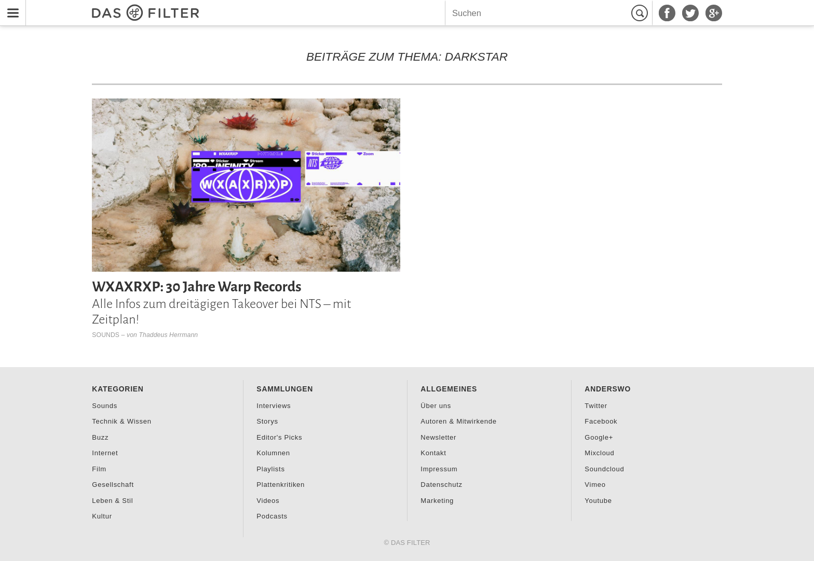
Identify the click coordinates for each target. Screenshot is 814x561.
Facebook (601, 421)
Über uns (435, 406)
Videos (267, 500)
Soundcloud (604, 469)
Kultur (102, 516)
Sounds (105, 335)
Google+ (599, 437)
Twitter (596, 406)
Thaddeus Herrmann (168, 335)
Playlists (270, 469)
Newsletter (438, 437)
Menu (10, 6)
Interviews (273, 406)
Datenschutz (441, 484)
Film (99, 469)
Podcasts (271, 516)
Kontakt (433, 453)
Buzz (100, 437)
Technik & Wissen (121, 421)
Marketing (437, 500)
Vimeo (595, 484)
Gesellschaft (112, 484)
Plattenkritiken (280, 484)
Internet (105, 453)
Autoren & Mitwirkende (458, 421)
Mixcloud (599, 453)
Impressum (438, 469)
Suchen (641, 13)
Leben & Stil (112, 500)
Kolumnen (273, 453)
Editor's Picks (279, 437)
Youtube (598, 500)
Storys (267, 421)
